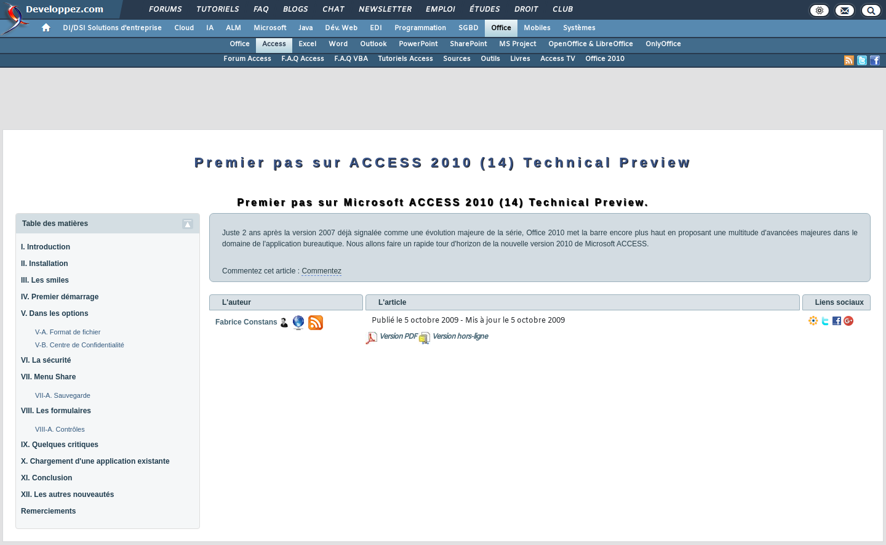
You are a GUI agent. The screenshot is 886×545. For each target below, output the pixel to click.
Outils (490, 59)
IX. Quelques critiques (59, 444)
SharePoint (468, 44)
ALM (233, 28)
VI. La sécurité (46, 360)
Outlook (373, 44)
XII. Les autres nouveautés (67, 494)
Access (274, 44)
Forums (164, 10)
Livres (520, 59)
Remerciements (48, 511)
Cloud (184, 28)
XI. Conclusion (46, 478)
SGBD (468, 28)
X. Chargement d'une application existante (95, 461)
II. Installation (44, 263)
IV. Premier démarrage (59, 297)
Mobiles (537, 28)
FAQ (260, 10)
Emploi (439, 10)
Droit (525, 10)
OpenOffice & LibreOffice (590, 44)
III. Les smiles (45, 280)
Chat (333, 10)
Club (562, 10)
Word (338, 44)
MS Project (517, 44)
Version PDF (398, 337)
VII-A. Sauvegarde (62, 395)
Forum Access (247, 59)
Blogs (294, 10)
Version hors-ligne (459, 337)
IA (210, 28)
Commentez (321, 271)
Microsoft (269, 28)
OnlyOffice (663, 44)
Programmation (420, 28)
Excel (307, 44)
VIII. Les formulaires (56, 410)
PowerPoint (418, 44)
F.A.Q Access (302, 59)
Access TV (557, 59)
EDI (376, 28)
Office (501, 28)
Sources (457, 59)
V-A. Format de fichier (67, 332)
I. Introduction (45, 247)
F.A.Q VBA (351, 59)
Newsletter (384, 10)
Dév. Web (341, 28)
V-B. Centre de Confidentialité (79, 345)
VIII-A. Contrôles (60, 429)
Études (484, 10)
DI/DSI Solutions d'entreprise (112, 28)
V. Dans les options (55, 313)
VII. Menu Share (48, 377)
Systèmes (579, 28)
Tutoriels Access (405, 59)
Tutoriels (216, 10)
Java (305, 28)
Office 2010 (605, 59)
